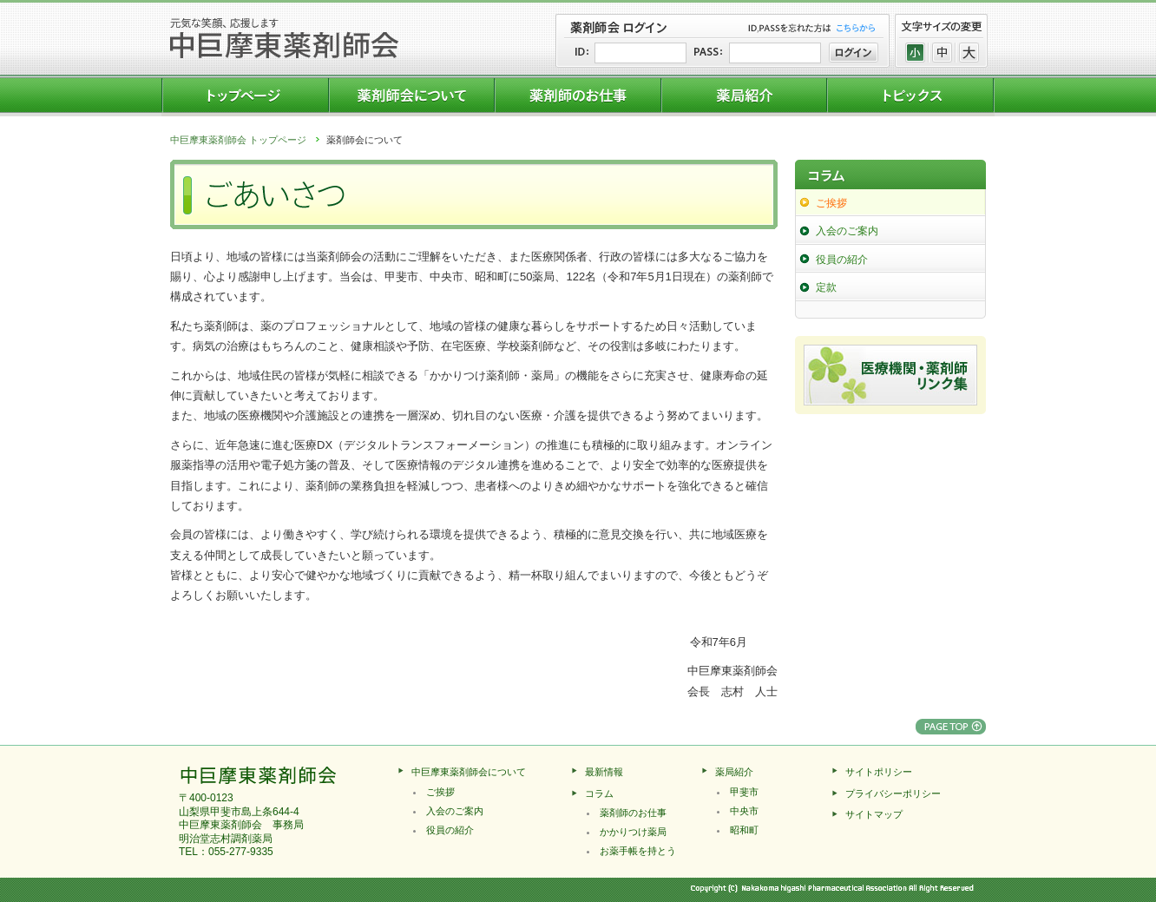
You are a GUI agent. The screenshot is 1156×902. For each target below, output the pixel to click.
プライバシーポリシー (893, 793)
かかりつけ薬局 (633, 831)
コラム (599, 793)
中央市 (744, 811)
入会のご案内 (847, 231)
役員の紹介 (842, 259)
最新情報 (604, 772)
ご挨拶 (831, 203)
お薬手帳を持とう (638, 851)
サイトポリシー (878, 772)
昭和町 (744, 830)
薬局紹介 (734, 772)
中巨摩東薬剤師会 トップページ (238, 140)
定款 (826, 287)
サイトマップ (874, 814)
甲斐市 (744, 792)
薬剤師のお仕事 (633, 812)
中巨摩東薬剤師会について (468, 772)
